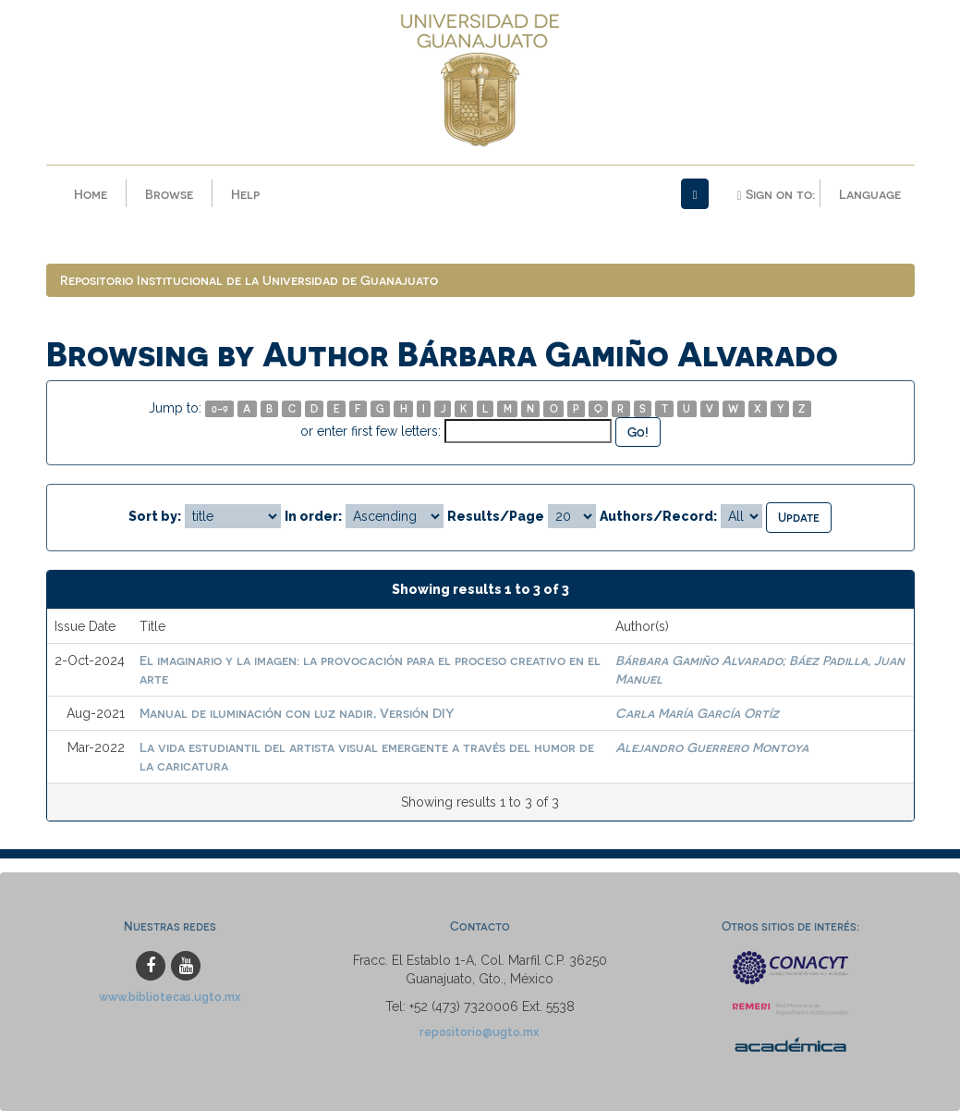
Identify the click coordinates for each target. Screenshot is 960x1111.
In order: (313, 516)
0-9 (220, 408)
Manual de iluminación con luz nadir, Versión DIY (297, 713)
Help (245, 194)
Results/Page (495, 516)
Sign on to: (775, 194)
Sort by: (154, 516)
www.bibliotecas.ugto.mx (170, 997)
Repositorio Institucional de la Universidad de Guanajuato (249, 280)
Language (870, 194)
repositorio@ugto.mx (479, 1032)
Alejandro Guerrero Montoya (711, 747)
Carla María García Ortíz (697, 713)
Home (90, 194)
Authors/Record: (658, 516)
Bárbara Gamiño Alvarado (699, 660)
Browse (169, 194)
